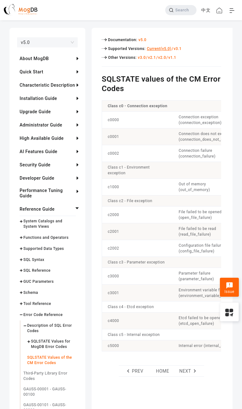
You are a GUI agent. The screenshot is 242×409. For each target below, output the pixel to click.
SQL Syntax (33, 259)
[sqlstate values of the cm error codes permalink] (97, 78)
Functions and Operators (46, 237)
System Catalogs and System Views (42, 224)
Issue (229, 288)
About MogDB (34, 58)
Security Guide (35, 164)
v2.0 (162, 57)
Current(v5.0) (159, 48)
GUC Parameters (38, 281)
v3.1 (178, 48)
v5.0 (142, 40)
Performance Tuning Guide (41, 193)
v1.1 (172, 57)
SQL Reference (37, 270)
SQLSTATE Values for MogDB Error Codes (50, 344)
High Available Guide (42, 138)
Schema (30, 292)
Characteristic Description (47, 85)
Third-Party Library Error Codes (45, 376)
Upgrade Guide (35, 111)
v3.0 (142, 57)
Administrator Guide (41, 124)
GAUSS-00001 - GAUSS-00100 (44, 392)
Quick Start (31, 71)
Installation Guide (38, 98)
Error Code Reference (43, 315)
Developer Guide (37, 178)
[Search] (181, 10)
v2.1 (152, 57)
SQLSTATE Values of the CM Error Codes (49, 360)
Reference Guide (37, 209)
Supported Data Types (43, 248)
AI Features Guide (38, 151)
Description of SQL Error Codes (49, 328)
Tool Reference (37, 303)
